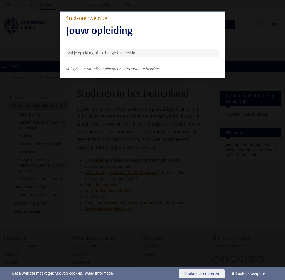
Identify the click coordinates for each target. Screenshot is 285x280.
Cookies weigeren (251, 273)
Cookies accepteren (201, 273)
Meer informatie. (99, 273)
